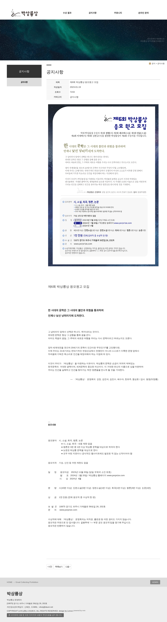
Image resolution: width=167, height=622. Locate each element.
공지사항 (93, 13)
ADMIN (155, 582)
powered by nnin (79, 610)
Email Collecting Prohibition (27, 582)
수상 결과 (67, 13)
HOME (9, 582)
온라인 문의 (143, 13)
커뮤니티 (118, 13)
